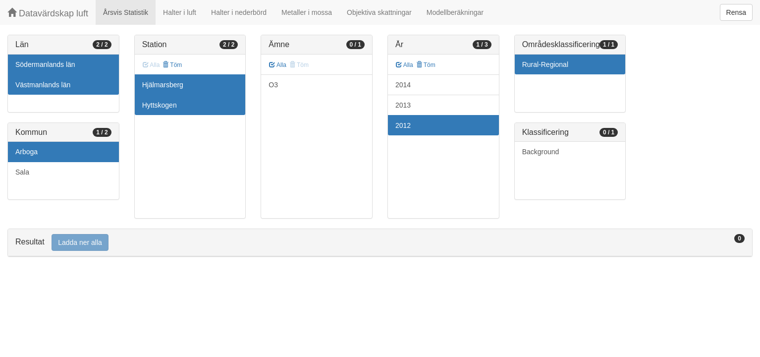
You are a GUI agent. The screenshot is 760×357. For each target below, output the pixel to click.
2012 (403, 125)
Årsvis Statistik (125, 12)
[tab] (380, 242)
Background (540, 152)
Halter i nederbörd (239, 12)
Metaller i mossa (306, 12)
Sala (22, 172)
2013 (403, 105)
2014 (403, 85)
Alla (277, 64)
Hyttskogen (159, 105)
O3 (273, 85)
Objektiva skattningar (379, 12)
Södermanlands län (45, 64)
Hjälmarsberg (162, 85)
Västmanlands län (42, 85)
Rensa (736, 12)
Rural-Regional (545, 64)
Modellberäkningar (455, 12)
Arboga (26, 152)
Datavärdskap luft (47, 13)
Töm (172, 64)
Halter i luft (179, 12)
